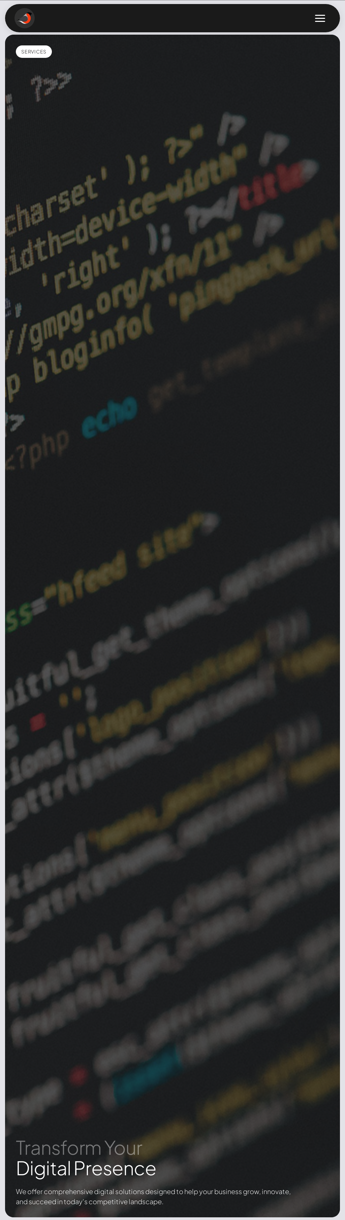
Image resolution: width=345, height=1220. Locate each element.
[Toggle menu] (320, 18)
